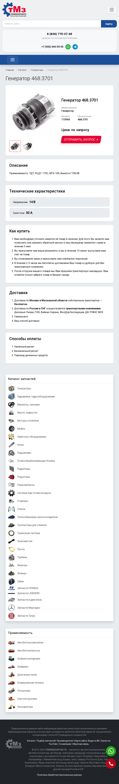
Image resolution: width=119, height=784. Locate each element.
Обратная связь (80, 744)
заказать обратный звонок (47, 242)
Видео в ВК (94, 741)
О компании (65, 744)
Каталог (31, 741)
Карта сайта (80, 741)
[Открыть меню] (112, 9)
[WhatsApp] (68, 46)
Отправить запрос (81, 139)
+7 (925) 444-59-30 (52, 46)
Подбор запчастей (46, 741)
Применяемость (20, 633)
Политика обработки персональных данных (59, 775)
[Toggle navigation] (12, 60)
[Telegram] (75, 46)
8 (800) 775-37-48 (59, 34)
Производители (65, 741)
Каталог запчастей (21, 379)
